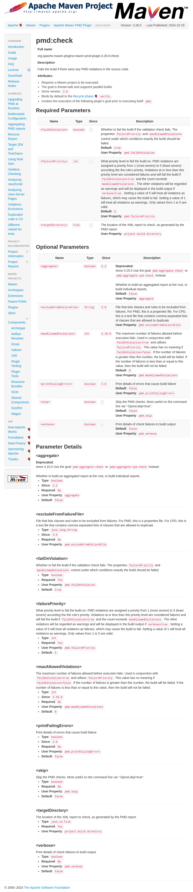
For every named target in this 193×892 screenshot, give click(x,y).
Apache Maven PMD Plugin (73, 25)
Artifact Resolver (17, 336)
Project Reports (18, 264)
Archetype (18, 328)
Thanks (13, 459)
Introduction (16, 47)
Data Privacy (16, 443)
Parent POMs (17, 301)
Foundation (15, 437)
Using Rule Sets (15, 161)
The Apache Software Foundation (47, 887)
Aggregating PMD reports (16, 126)
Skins (12, 313)
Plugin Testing (16, 364)
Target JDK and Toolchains (15, 149)
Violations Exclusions (15, 207)
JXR (14, 355)
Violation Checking (14, 172)
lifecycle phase (83, 96)
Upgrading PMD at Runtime (15, 104)
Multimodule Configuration (17, 116)
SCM (14, 392)
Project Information (18, 254)
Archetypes (15, 290)
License (13, 70)
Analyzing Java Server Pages (16, 194)
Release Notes (13, 84)
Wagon (16, 414)
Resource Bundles (18, 384)
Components (18, 320)
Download (15, 75)
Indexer (16, 350)
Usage (12, 58)
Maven (30, 25)
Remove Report (13, 137)
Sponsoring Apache (16, 451)
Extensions (15, 296)
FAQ (11, 64)
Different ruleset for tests (15, 229)
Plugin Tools (15, 374)
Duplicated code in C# (15, 217)
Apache (13, 25)
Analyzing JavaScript (15, 182)
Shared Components (19, 400)
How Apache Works (16, 429)
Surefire (16, 408)
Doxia (15, 344)
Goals (12, 52)
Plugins (44, 25)
